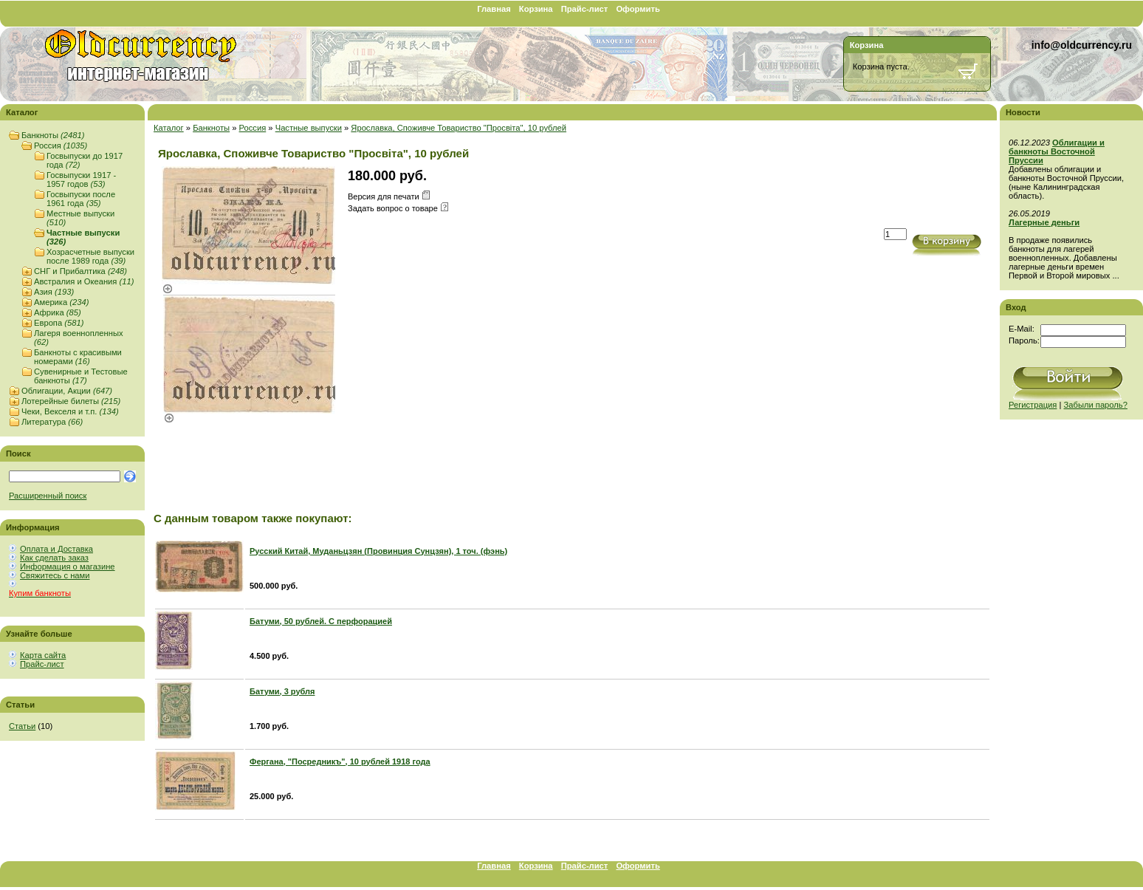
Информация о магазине (67, 566)
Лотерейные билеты (70, 401)
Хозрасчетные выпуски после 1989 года (90, 256)
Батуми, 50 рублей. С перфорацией (321, 621)
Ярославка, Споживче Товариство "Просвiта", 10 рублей (458, 127)
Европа (58, 322)
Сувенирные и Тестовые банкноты (81, 376)
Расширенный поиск (47, 495)
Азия (54, 291)
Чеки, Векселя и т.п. (70, 411)
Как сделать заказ (54, 557)
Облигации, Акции (66, 390)
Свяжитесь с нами (54, 575)
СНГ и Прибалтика (80, 271)
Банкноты (52, 135)
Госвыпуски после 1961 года (81, 199)
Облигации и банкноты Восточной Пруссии (1057, 151)
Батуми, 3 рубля (282, 691)
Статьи (22, 726)
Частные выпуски (308, 127)
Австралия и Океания (84, 281)
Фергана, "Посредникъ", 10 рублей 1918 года (340, 761)
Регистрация (1033, 404)
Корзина (536, 8)
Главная (494, 8)
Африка (57, 312)
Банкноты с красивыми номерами (78, 357)
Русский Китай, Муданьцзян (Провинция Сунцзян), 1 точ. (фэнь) (378, 551)
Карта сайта (43, 655)
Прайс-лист (584, 8)
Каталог (169, 127)
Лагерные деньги (1044, 222)
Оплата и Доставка (56, 548)
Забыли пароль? (1095, 404)
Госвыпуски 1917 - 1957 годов (81, 179)
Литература (52, 421)
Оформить (637, 8)
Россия (60, 145)
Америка (61, 302)
